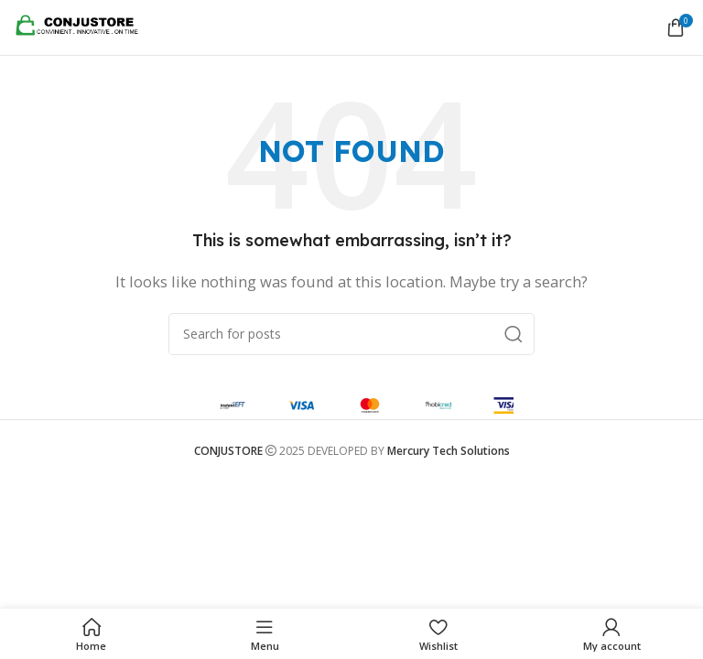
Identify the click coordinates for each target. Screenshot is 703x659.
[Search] (351, 334)
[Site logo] (82, 25)
